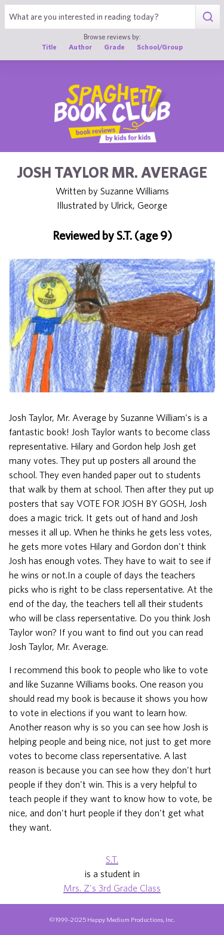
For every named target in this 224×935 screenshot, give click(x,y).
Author (80, 47)
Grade (114, 47)
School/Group (160, 47)
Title (49, 47)
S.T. (112, 859)
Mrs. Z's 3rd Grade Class (112, 888)
